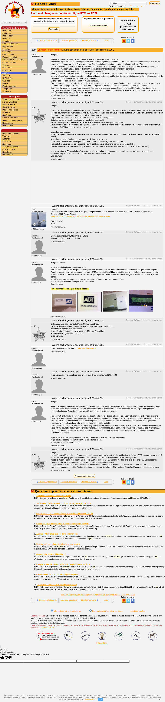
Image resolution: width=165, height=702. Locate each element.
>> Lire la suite (47, 628)
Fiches (68, 9)
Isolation (6, 49)
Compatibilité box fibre (52, 554)
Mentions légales (138, 611)
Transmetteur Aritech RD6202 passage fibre (57, 584)
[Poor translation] (8, 658)
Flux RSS (6, 141)
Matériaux (6, 70)
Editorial (6, 139)
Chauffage (6, 52)
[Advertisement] (105, 182)
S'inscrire (134, 6)
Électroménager (9, 86)
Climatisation (8, 54)
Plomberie (6, 30)
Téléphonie (7, 89)
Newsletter (7, 152)
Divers (5, 83)
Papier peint (7, 36)
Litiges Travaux (9, 62)
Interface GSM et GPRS (85, 348)
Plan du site (7, 126)
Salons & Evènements (12, 120)
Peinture (6, 38)
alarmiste (35, 236)
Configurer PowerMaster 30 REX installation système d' (62, 524)
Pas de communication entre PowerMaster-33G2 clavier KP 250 (64, 513)
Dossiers (6, 112)
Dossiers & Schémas (52, 9)
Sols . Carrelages (10, 44)
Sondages (109, 9)
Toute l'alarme (81, 9)
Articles (130, 9)
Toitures (5, 65)
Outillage (6, 81)
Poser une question (11, 133)
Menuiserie (7, 41)
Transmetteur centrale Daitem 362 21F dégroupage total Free (63, 503)
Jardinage (6, 91)
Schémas (6, 115)
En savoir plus (90, 699)
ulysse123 (35, 54)
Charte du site (8, 149)
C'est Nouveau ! (9, 107)
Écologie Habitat (9, 57)
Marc (33, 209)
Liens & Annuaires (10, 118)
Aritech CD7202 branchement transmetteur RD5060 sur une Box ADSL (81, 216)
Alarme (5, 73)
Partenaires (7, 155)
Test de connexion (10, 147)
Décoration (7, 67)
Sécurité (6, 75)
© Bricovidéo (101, 643)
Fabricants (96, 9)
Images (120, 9)
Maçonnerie (7, 46)
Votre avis (6, 136)
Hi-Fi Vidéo (7, 78)
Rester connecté (116, 6)
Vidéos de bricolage (11, 99)
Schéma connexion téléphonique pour (58, 544)
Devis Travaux (8, 104)
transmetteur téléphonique (53, 495)
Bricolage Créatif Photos (13, 59)
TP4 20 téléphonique (57, 534)
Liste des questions (68, 40)
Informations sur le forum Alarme (66, 611)
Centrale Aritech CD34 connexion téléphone (57, 574)
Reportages (7, 123)
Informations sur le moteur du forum (105, 611)
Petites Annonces (10, 110)
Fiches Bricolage (9, 102)
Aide (143, 6)
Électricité (6, 33)
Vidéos (35, 9)
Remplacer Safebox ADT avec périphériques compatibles (63, 564)
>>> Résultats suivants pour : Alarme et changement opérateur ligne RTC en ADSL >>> (98, 595)
